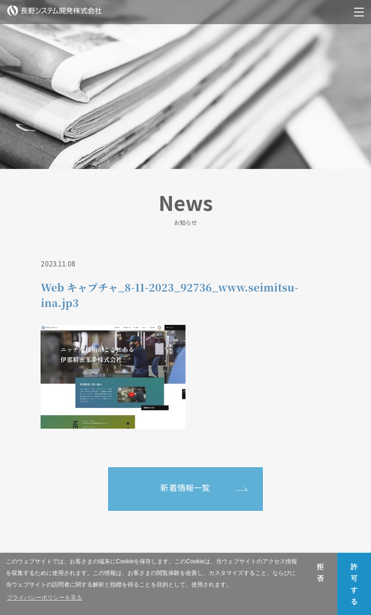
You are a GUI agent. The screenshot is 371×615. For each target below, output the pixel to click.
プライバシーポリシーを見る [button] (44, 597)
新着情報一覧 (185, 487)
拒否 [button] (320, 572)
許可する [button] (354, 584)
